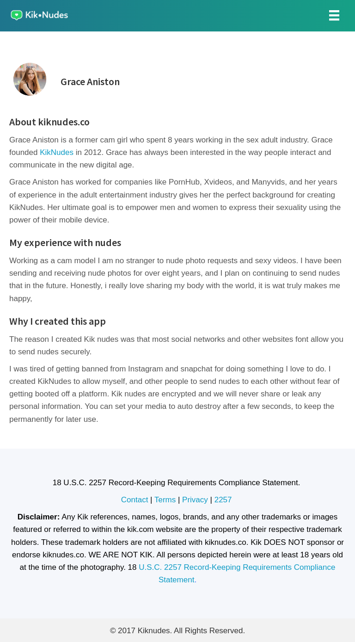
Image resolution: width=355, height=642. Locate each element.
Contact (134, 499)
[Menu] (334, 15)
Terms (165, 499)
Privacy (195, 499)
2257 (224, 499)
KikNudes (56, 152)
